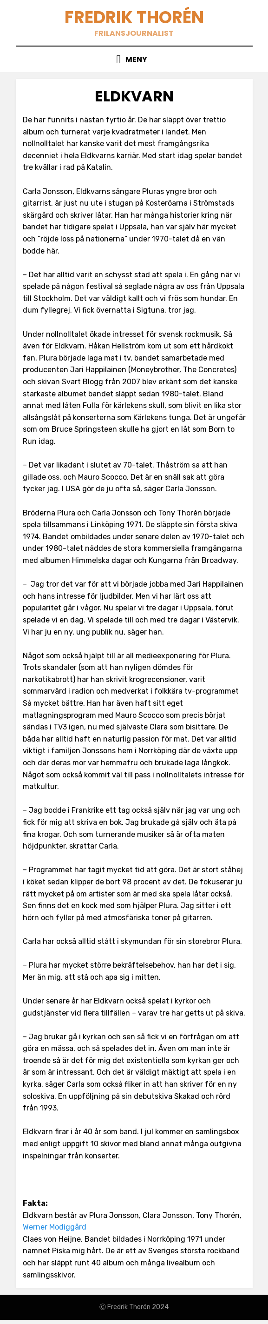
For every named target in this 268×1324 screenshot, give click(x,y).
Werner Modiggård (54, 1227)
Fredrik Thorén (134, 17)
